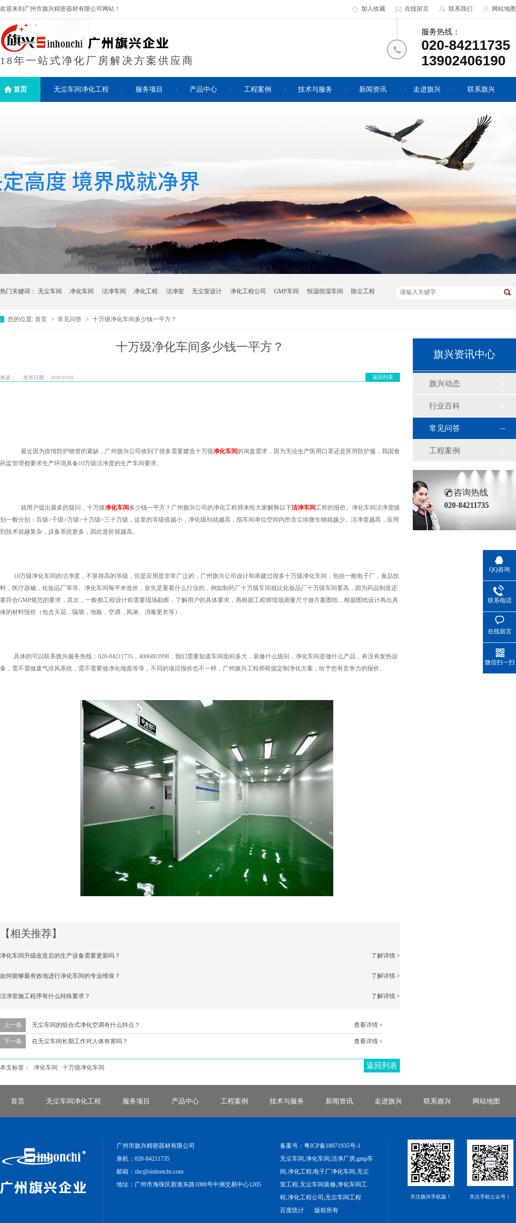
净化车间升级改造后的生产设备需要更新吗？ (60, 956)
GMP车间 (286, 291)
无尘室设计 (207, 291)
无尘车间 (50, 291)
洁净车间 (114, 291)
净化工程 (146, 291)
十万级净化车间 (83, 1067)
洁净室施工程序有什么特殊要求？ (45, 996)
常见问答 (70, 319)
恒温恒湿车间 (325, 291)
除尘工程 (363, 291)
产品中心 (203, 89)
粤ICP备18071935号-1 (332, 1146)
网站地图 (504, 9)
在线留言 (417, 9)
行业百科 (444, 406)
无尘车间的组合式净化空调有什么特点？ (86, 1025)
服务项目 (149, 89)
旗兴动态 (444, 383)
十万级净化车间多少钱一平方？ (134, 319)
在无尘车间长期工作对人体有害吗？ (80, 1041)
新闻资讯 (373, 89)
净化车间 (82, 291)
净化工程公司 (248, 291)
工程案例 (257, 89)
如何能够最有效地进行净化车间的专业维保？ (60, 976)
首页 (20, 89)
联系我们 (460, 9)
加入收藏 (373, 9)
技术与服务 (315, 89)
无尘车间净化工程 (81, 89)
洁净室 (175, 291)
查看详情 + (368, 1025)
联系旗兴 (481, 89)
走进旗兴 (427, 89)
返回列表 (382, 377)
